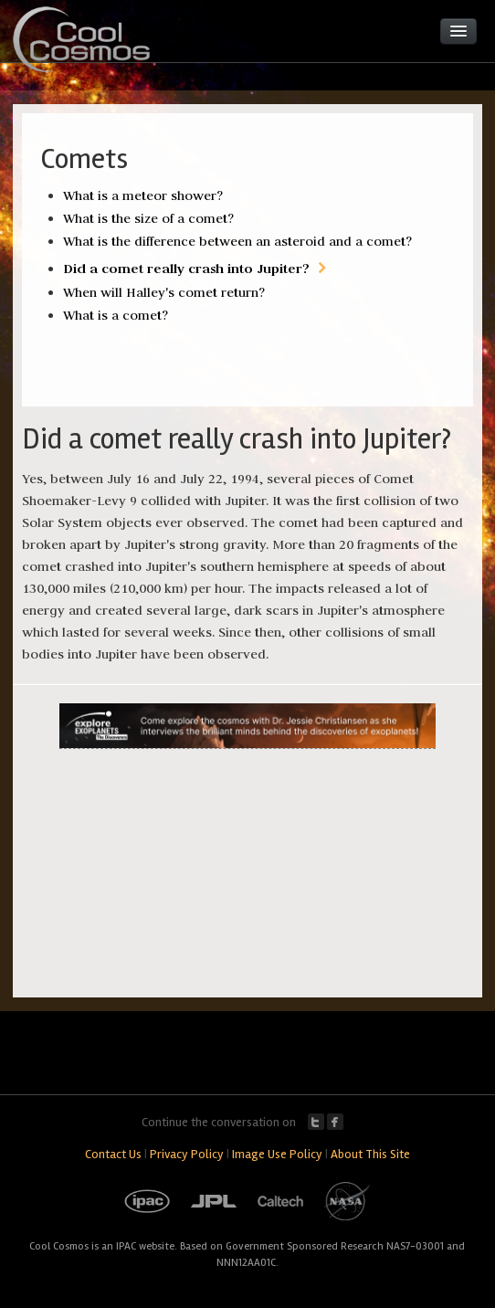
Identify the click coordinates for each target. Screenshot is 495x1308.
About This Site (370, 1154)
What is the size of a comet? (148, 218)
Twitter (316, 1121)
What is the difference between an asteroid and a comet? (237, 241)
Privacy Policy (187, 1154)
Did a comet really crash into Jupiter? (186, 268)
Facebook (335, 1121)
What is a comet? (115, 315)
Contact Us (113, 1154)
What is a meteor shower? (143, 195)
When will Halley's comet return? (164, 292)
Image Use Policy (277, 1154)
